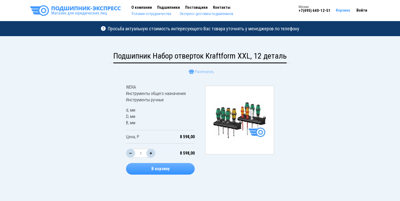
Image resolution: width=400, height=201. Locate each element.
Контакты (221, 7)
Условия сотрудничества (151, 14)
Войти (361, 10)
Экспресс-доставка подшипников (206, 14)
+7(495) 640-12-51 (315, 10)
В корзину (160, 168)
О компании (141, 7)
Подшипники (168, 7)
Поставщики (196, 7)
